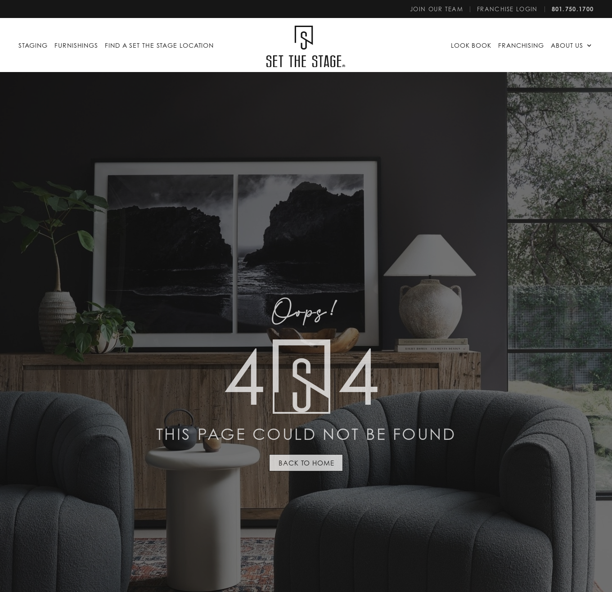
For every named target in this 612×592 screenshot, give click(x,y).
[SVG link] (305, 47)
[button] (572, 45)
